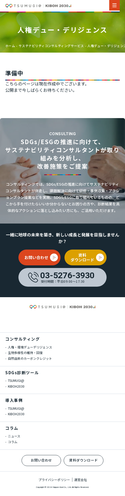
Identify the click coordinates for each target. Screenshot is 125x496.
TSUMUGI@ (15, 380)
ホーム (10, 45)
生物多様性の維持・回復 (25, 352)
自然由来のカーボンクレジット (29, 358)
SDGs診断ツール (22, 372)
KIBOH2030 (15, 386)
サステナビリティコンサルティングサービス (51, 45)
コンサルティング (22, 339)
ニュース (13, 436)
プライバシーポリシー (54, 479)
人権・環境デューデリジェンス (29, 347)
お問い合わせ (41, 460)
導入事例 (14, 400)
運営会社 (80, 479)
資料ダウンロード (83, 460)
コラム (11, 428)
